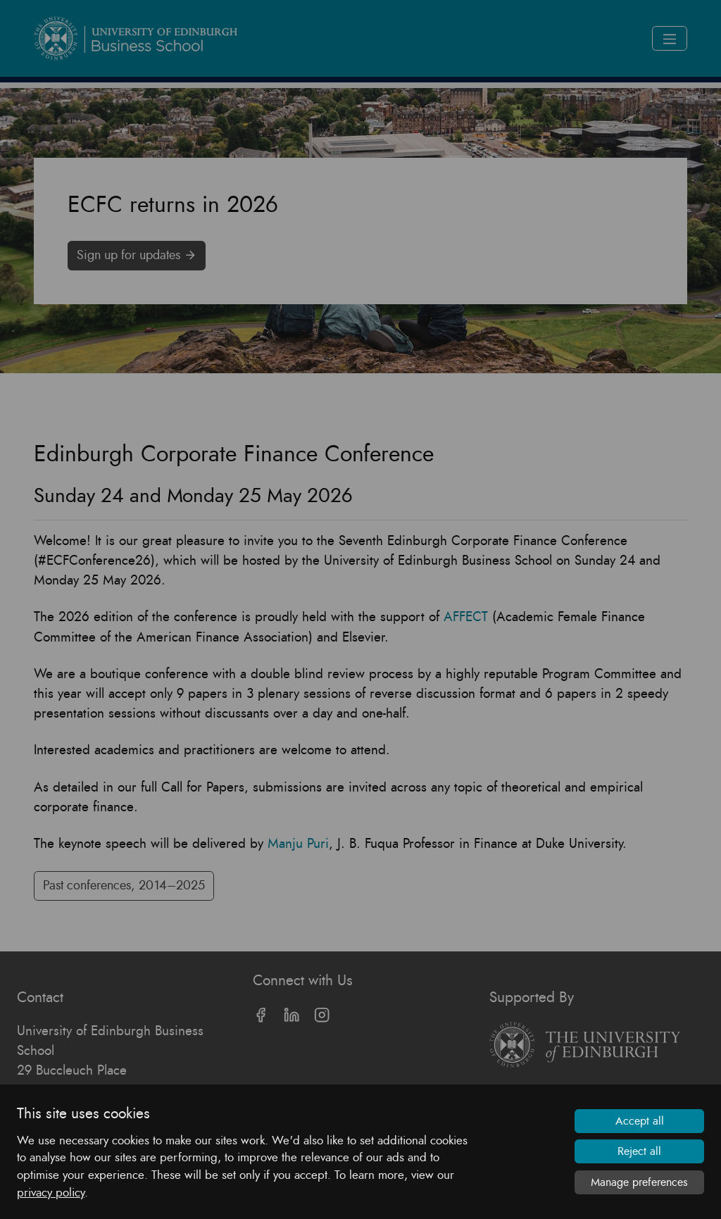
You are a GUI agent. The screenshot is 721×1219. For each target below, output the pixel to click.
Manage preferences (639, 1182)
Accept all (639, 1121)
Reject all (639, 1151)
